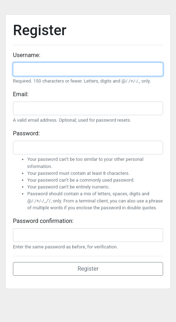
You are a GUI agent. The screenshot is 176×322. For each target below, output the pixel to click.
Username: (26, 55)
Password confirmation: (43, 221)
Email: (20, 94)
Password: (26, 133)
